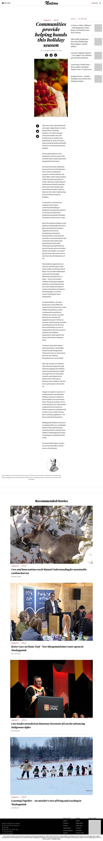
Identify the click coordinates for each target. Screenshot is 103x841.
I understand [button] (55, 839)
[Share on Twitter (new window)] (51, 55)
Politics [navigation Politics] (65, 823)
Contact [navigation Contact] (78, 828)
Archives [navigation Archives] (79, 830)
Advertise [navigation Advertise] (79, 826)
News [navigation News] (65, 821)
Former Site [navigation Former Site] (80, 833)
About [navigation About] (78, 821)
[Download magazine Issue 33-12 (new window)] (95, 829)
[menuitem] (94, 3)
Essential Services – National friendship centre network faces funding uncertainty (81, 78)
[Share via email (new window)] (55, 55)
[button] (6, 3)
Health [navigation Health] (65, 833)
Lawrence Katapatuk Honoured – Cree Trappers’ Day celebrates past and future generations (81, 55)
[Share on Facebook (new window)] (46, 55)
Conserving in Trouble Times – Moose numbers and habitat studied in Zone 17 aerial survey (81, 67)
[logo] (51, 4)
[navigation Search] (100, 3)
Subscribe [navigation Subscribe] (79, 823)
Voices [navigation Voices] (65, 826)
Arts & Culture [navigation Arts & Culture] (68, 830)
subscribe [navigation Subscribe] (94, 3)
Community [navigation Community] (67, 828)
